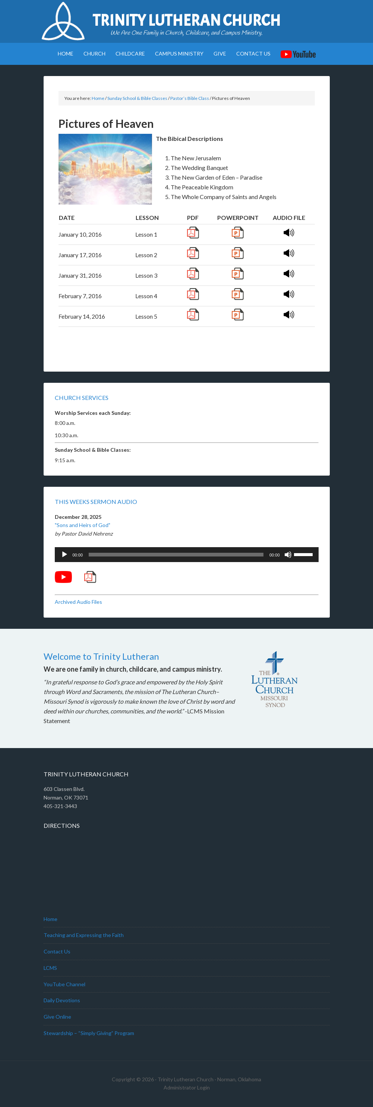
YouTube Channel (64, 984)
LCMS (50, 968)
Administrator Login (187, 1087)
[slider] (176, 554)
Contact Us (57, 951)
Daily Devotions (62, 1000)
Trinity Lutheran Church (186, 20)
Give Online (57, 1016)
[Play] (64, 554)
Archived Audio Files (78, 602)
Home (50, 919)
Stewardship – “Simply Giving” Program (89, 1033)
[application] (187, 554)
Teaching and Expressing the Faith (84, 935)
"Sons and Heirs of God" (82, 525)
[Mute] (288, 554)
